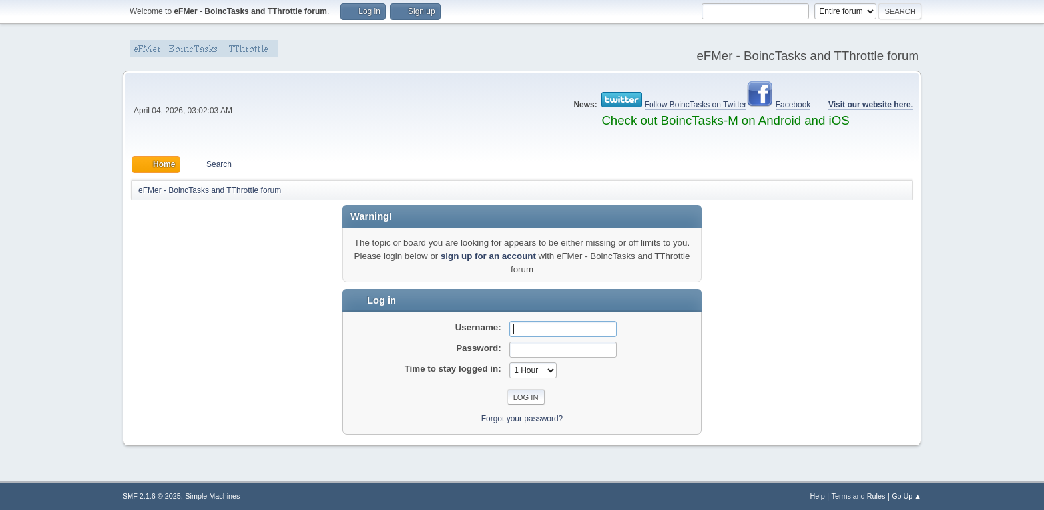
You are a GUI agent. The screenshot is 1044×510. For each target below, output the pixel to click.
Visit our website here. (870, 104)
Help (817, 496)
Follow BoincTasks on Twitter (696, 104)
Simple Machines (212, 496)
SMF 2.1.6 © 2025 (152, 496)
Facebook (793, 104)
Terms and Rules (859, 496)
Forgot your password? (522, 418)
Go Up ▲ (906, 496)
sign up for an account (488, 256)
